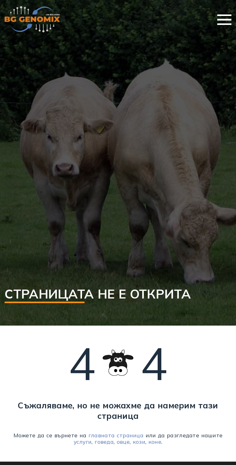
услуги (83, 441)
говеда (104, 441)
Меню (224, 19)
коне (154, 441)
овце (123, 441)
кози (139, 441)
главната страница (116, 435)
